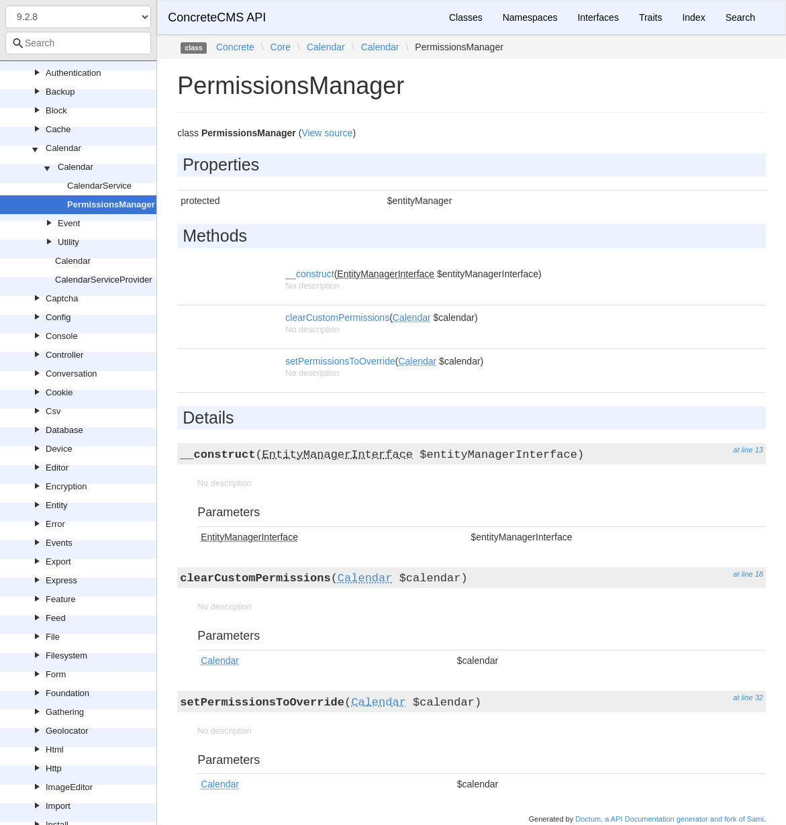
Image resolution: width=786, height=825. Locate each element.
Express (61, 580)
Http (54, 768)
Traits (650, 17)
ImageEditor (69, 787)
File (53, 637)
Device (59, 449)
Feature (61, 599)
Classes (466, 17)
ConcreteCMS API (217, 17)
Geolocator (67, 731)
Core (281, 47)
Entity (57, 505)
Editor (57, 468)
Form (56, 674)
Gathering (65, 712)
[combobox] (78, 43)
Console (62, 336)
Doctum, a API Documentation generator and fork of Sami (669, 819)
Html (55, 749)
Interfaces (597, 17)
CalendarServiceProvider (103, 280)
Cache (58, 129)
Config (58, 317)
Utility (68, 242)
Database (64, 430)
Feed (56, 618)
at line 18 (748, 574)
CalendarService (99, 186)
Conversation (71, 374)
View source (326, 133)
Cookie (59, 392)
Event (69, 223)
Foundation (67, 693)
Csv (53, 411)
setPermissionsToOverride (340, 361)
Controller (64, 355)
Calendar (63, 148)
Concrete (235, 47)
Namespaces (530, 17)
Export (58, 561)
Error (55, 524)
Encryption (66, 486)
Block (56, 110)
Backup (60, 92)
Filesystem (66, 655)
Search (740, 17)
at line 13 (748, 450)
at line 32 (748, 697)
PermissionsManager (111, 204)
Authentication (73, 73)
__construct (309, 274)
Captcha (62, 298)
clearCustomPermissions (337, 317)
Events (59, 543)
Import (58, 806)
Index (693, 17)
